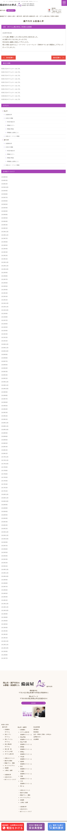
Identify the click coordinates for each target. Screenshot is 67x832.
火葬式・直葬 (8, 770)
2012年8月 (4, 655)
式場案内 (7, 729)
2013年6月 (4, 621)
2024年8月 (4, 214)
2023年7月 (4, 238)
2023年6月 (4, 242)
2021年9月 (4, 313)
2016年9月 (4, 504)
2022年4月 (4, 289)
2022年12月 (4, 262)
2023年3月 (4, 252)
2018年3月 (4, 446)
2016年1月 (4, 528)
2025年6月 (4, 201)
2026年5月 (4, 177)
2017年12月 (4, 457)
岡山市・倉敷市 (22, 727)
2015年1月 (4, 566)
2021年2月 (4, 337)
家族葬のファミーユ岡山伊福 (26, 736)
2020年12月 (4, 344)
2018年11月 (4, 426)
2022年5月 (4, 286)
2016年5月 (4, 515)
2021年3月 (4, 334)
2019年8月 (4, 395)
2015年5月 (4, 552)
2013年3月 (4, 631)
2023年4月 (4, 249)
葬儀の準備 (10, 129)
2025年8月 (4, 194)
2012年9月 (4, 651)
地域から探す (5, 724)
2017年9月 (4, 467)
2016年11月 (4, 498)
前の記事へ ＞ (58, 57)
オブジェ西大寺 (9, 754)
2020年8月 (4, 358)
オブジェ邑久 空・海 (8, 748)
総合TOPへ (11, 10)
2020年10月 (4, 351)
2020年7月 (4, 361)
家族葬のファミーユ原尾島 (26, 745)
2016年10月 (4, 501)
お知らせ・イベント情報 (12, 136)
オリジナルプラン (10, 765)
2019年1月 (4, 419)
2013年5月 (4, 624)
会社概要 (36, 739)
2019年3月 (4, 412)
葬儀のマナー (11, 125)
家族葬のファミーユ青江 (26, 765)
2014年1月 (4, 600)
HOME (33, 703)
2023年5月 (4, 245)
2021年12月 (4, 303)
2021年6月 (4, 324)
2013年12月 (4, 603)
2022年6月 (4, 283)
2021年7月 (4, 320)
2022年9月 (4, 272)
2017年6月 (4, 474)
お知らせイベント (10, 758)
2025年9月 (4, 190)
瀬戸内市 (4, 727)
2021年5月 (4, 327)
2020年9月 (4, 354)
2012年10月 (4, 648)
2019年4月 (4, 409)
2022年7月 (4, 279)
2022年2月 (4, 296)
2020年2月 (4, 375)
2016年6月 (4, 511)
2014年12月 (4, 569)
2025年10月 (4, 187)
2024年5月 (4, 218)
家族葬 (7, 768)
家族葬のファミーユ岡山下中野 (26, 741)
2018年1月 (4, 453)
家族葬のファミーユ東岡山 (26, 750)
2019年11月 (4, 385)
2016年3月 (4, 522)
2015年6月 (4, 549)
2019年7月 (4, 399)
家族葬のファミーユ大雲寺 (26, 770)
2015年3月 (4, 559)
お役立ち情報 (9, 118)
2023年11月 (4, 235)
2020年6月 (4, 365)
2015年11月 (4, 535)
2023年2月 (4, 255)
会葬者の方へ (37, 737)
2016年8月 (4, 508)
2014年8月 (4, 583)
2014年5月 (4, 593)
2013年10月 (4, 610)
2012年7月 (4, 658)
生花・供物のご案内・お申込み (42, 734)
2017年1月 (4, 491)
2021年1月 (4, 341)
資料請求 (36, 729)
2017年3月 (4, 484)
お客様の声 (8, 114)
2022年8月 (4, 276)
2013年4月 (4, 627)
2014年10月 (4, 576)
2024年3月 (4, 225)
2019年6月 (4, 402)
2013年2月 (4, 634)
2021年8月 (4, 317)
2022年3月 (4, 293)
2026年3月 (4, 180)
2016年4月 (4, 518)
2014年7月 (4, 586)
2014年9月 (4, 580)
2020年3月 (4, 371)
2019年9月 (4, 392)
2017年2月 (4, 487)
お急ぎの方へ (8, 777)
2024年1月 (4, 228)
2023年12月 (4, 231)
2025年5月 (4, 204)
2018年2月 (4, 450)
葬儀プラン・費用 (10, 763)
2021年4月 (4, 330)
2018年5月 (4, 443)
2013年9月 (4, 614)
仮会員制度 (37, 727)
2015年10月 (4, 539)
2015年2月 (4, 563)
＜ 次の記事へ (8, 57)
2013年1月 (4, 638)
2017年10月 (4, 464)
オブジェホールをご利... (11, 68)
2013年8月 (4, 617)
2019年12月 (4, 382)
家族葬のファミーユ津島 (26, 775)
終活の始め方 (11, 122)
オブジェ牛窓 (8, 751)
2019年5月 (4, 406)
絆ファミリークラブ (10, 779)
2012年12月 (4, 641)
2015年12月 (4, 532)
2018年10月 (4, 429)
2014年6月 (4, 590)
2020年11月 (4, 347)
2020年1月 (4, 378)
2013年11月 (4, 607)
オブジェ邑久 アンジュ (9, 738)
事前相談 (36, 732)
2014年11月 (4, 573)
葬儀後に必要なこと (13, 132)
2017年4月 (4, 481)
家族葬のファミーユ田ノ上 (26, 785)
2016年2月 (4, 525)
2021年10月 (4, 310)
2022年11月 (4, 266)
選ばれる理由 (8, 760)
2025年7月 (4, 197)
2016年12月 (4, 494)
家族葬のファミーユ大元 (26, 780)
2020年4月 (4, 368)
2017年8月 (4, 470)
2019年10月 (4, 388)
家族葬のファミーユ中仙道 (26, 755)
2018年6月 (4, 440)
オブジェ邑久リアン (8, 733)
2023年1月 (4, 259)
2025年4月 (4, 208)
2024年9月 (4, 211)
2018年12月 (4, 423)
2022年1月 (4, 300)
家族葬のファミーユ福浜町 (26, 760)
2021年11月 (4, 307)
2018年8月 (4, 436)
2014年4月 (4, 597)
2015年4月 (4, 556)
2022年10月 (4, 269)
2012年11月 (4, 644)
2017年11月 (4, 460)
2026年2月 (4, 184)
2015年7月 (4, 545)
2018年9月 (4, 433)
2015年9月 (4, 542)
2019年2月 (4, 416)
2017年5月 (4, 477)
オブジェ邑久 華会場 (8, 743)
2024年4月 (4, 221)
